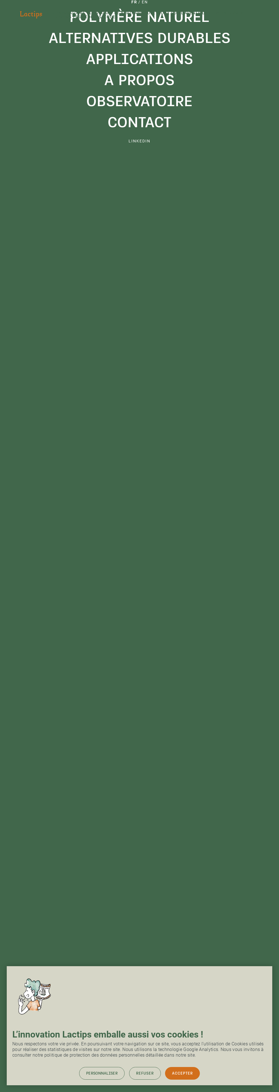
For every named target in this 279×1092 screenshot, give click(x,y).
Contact (139, 122)
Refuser (145, 1073)
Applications (139, 59)
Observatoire (139, 101)
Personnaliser (102, 1073)
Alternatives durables (139, 37)
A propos (139, 80)
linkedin (139, 141)
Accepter (182, 1073)
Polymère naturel (139, 16)
